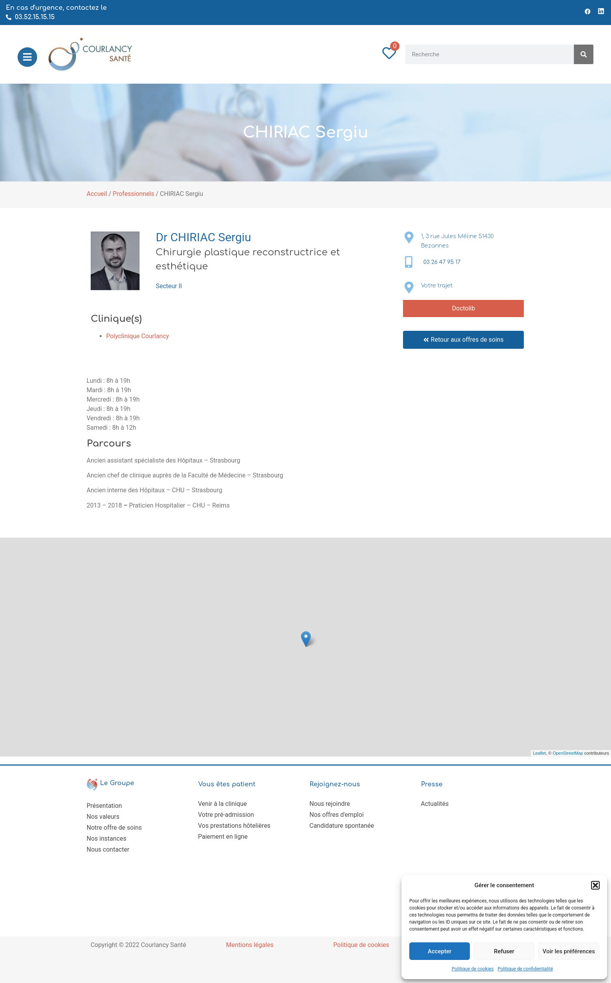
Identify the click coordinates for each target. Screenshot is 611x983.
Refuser (504, 951)
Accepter (439, 951)
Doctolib (463, 308)
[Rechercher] (583, 54)
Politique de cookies (473, 969)
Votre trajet (437, 286)
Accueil (97, 193)
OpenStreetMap (568, 753)
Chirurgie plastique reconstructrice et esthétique (248, 259)
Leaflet (539, 753)
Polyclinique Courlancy (137, 336)
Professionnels (133, 193)
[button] (595, 885)
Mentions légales (249, 945)
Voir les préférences (569, 951)
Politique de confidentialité (525, 969)
